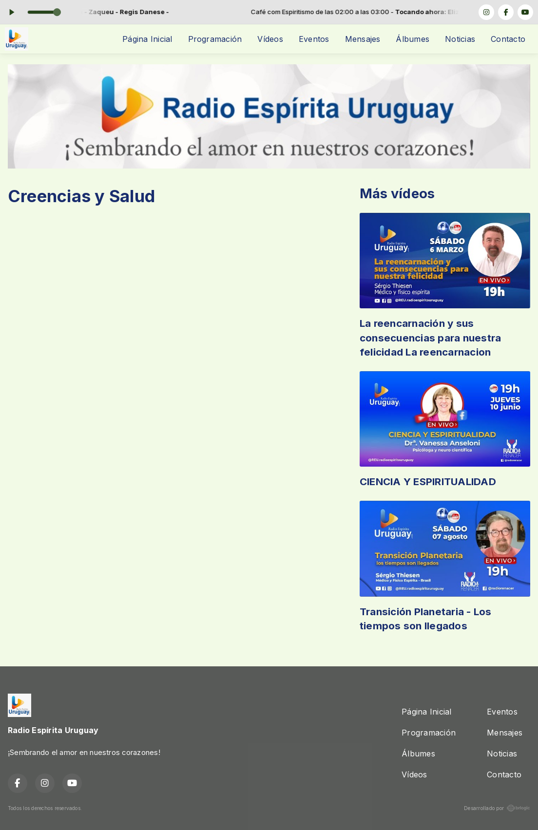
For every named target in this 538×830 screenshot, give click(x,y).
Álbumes (412, 39)
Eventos (314, 39)
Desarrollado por (497, 808)
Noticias (460, 39)
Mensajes (363, 39)
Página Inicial (147, 39)
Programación (215, 39)
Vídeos (270, 39)
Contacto (508, 39)
